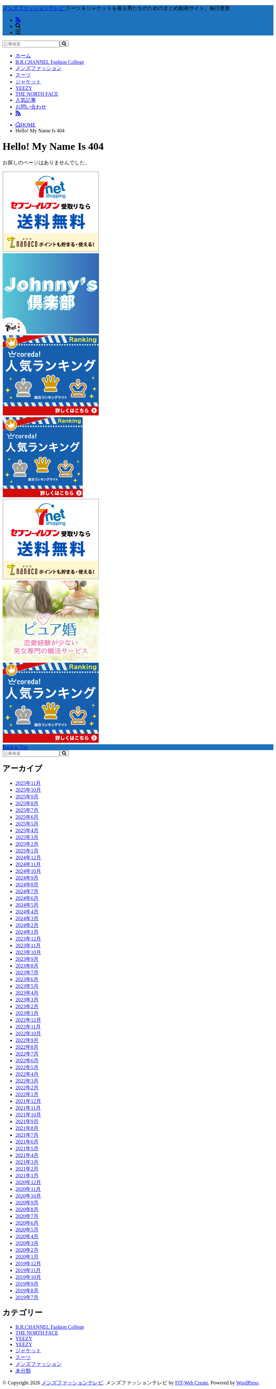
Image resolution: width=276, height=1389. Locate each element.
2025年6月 (27, 817)
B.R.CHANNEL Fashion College (49, 62)
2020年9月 (27, 1202)
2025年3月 (27, 837)
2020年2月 (27, 1250)
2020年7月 (27, 1216)
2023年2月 (27, 1006)
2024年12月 (28, 857)
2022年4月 (27, 1074)
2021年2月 (27, 1169)
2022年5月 (27, 1067)
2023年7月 (27, 972)
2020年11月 (28, 1189)
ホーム (23, 55)
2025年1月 (27, 851)
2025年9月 (27, 796)
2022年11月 (28, 1026)
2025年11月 (28, 783)
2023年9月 (27, 959)
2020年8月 (27, 1209)
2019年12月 (28, 1263)
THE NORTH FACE (36, 94)
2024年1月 (27, 932)
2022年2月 (27, 1087)
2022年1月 (27, 1094)
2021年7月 (27, 1135)
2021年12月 (28, 1101)
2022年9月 (27, 1040)
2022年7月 (27, 1053)
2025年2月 (27, 844)
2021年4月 (27, 1155)
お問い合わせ (30, 107)
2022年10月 (28, 1033)
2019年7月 (27, 1297)
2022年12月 (28, 1020)
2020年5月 (27, 1229)
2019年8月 (27, 1290)
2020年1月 (27, 1256)
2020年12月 (28, 1182)
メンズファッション (38, 68)
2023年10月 (28, 952)
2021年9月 (27, 1121)
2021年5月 (27, 1148)
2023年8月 (27, 966)
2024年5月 (27, 905)
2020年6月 (27, 1223)
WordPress (247, 1382)
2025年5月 (27, 823)
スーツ (23, 75)
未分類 (23, 1371)
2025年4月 (27, 830)
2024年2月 (27, 925)
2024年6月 (27, 898)
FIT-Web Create (191, 1382)
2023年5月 (27, 986)
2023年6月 (27, 979)
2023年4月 (27, 993)
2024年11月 (28, 864)
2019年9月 (27, 1284)
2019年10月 (28, 1277)
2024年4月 (27, 911)
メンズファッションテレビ (72, 1382)
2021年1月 (27, 1175)
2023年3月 (27, 999)
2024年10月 (28, 871)
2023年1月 (27, 1013)
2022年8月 (27, 1047)
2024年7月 (27, 891)
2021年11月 (28, 1108)
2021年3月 (27, 1162)
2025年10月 (28, 790)
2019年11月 (28, 1270)
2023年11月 (28, 945)
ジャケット (28, 81)
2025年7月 (27, 810)
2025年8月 (27, 803)
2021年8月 (27, 1128)
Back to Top (15, 747)
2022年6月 (27, 1060)
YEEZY (23, 88)
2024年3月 (27, 918)
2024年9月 (27, 878)
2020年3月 (27, 1243)
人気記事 (25, 100)
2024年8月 (27, 884)
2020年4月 (27, 1236)
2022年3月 (27, 1081)
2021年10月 (28, 1114)
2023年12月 (28, 938)
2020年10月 (28, 1196)
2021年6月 (27, 1141)
